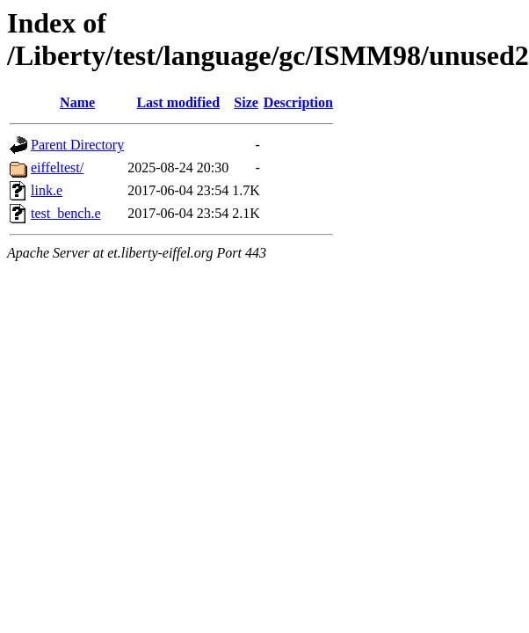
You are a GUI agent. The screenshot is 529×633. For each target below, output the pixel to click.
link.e (46, 190)
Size (246, 102)
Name (77, 102)
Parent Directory (77, 144)
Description (298, 102)
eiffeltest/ (57, 167)
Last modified (178, 102)
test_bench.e (66, 213)
